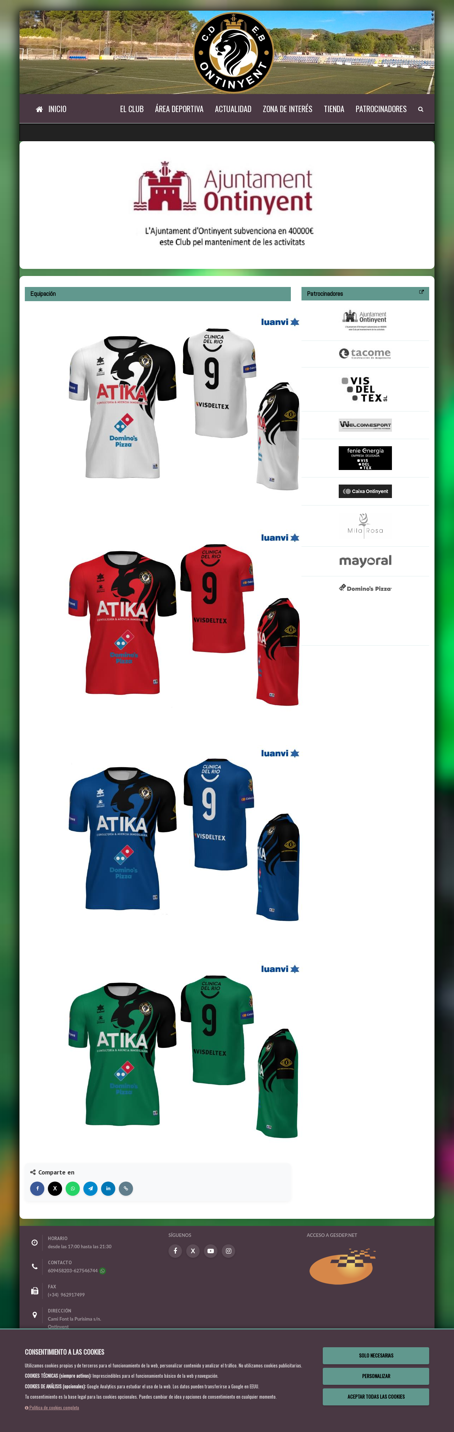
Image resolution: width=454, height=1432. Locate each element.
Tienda (334, 108)
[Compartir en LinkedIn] (108, 1189)
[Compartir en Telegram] (90, 1189)
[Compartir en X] (55, 1189)
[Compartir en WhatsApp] (73, 1189)
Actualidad (233, 108)
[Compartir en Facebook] (37, 1189)
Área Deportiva (179, 108)
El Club (132, 108)
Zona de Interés (287, 108)
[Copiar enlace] (126, 1189)
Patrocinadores (381, 108)
